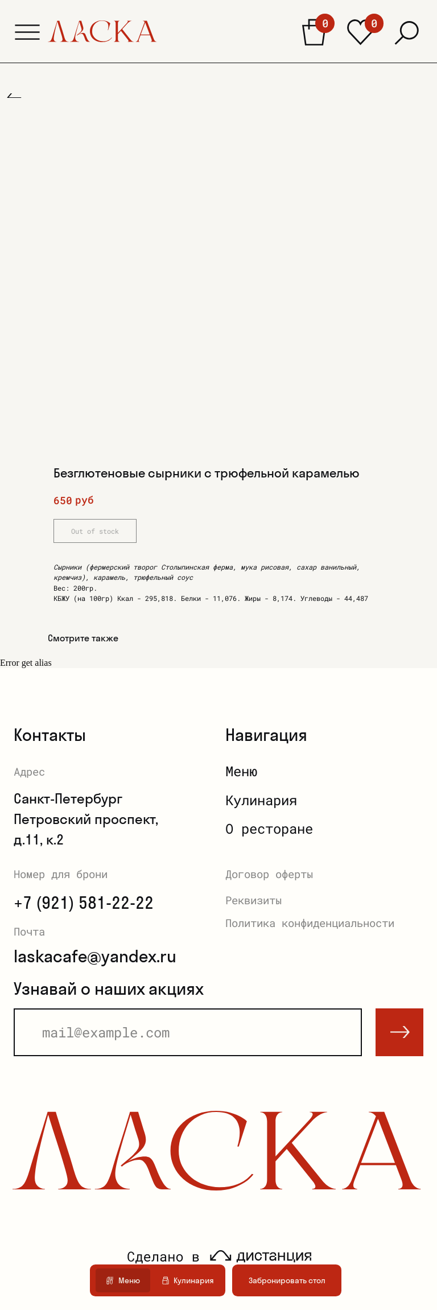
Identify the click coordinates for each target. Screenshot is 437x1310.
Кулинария (261, 800)
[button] (27, 32)
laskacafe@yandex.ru (95, 956)
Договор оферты (269, 874)
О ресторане (269, 828)
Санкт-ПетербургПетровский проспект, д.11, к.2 (86, 819)
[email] (188, 1032)
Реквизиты (253, 900)
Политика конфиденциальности (309, 923)
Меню (241, 771)
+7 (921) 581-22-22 (84, 902)
